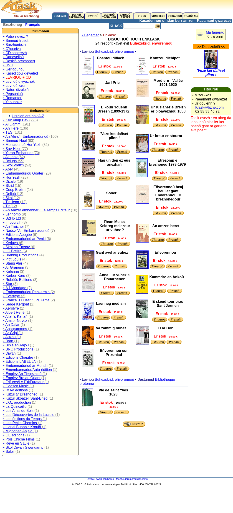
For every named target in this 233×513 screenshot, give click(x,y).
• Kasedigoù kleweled (20, 73)
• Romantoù (12, 98)
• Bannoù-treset (15, 41)
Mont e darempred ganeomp (132, 479)
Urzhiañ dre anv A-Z (28, 116)
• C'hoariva (12, 49)
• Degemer (90, 35)
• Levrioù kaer (14, 86)
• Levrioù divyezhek (19, 81)
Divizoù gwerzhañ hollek (100, 479)
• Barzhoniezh (14, 45)
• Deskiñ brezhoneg (19, 61)
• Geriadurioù (14, 69)
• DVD (8, 65)
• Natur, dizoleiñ (15, 90)
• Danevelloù (13, 57)
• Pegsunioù (13, 94)
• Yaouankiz (12, 102)
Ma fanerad (215, 32)
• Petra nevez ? (15, 36)
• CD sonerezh (15, 53)
